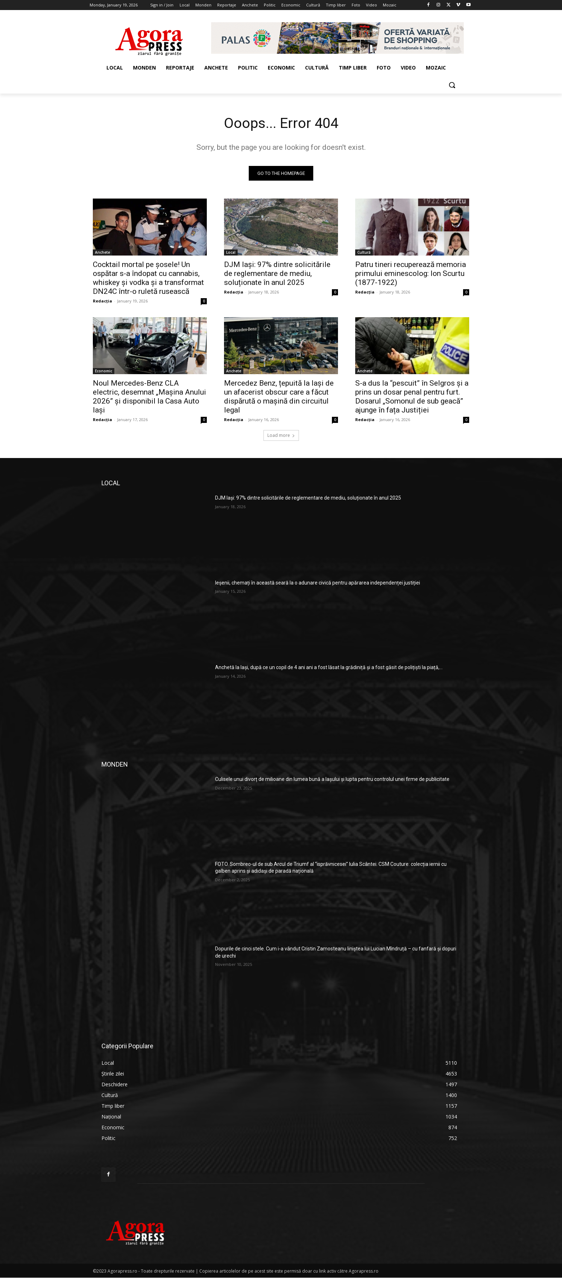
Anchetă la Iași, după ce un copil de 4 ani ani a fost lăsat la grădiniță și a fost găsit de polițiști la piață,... (329, 668)
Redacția (102, 301)
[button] (452, 85)
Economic (103, 371)
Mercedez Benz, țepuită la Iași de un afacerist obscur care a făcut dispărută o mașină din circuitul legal (279, 397)
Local (230, 252)
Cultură (364, 252)
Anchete (102, 252)
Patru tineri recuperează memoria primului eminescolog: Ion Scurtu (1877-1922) (410, 274)
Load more (281, 436)
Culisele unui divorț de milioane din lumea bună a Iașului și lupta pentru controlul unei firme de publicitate (332, 779)
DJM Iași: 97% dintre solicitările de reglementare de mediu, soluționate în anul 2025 (277, 274)
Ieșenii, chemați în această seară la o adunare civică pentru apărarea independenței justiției (317, 583)
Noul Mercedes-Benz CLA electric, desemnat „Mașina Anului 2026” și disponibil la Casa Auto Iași (149, 397)
